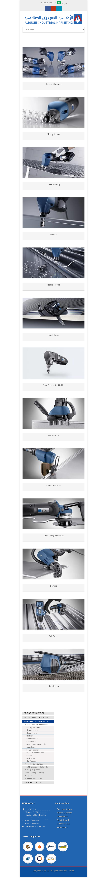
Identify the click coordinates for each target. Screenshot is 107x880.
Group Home (47, 2)
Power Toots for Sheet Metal (36, 724)
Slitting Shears (53, 134)
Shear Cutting (53, 184)
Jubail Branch (62, 816)
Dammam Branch (64, 809)
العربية (62, 3)
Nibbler (53, 234)
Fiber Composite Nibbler (54, 385)
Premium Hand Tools (33, 778)
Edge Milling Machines (54, 535)
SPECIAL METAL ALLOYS (33, 783)
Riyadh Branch (63, 820)
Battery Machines (53, 84)
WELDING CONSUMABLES (34, 713)
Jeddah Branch (63, 823)
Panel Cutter (53, 335)
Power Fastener (53, 485)
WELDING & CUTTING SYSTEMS (36, 717)
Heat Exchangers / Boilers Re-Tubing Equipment (36, 768)
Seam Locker (54, 435)
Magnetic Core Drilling (34, 764)
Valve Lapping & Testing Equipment (34, 774)
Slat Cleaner (53, 686)
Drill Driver (53, 636)
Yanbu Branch (63, 827)
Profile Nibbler (53, 284)
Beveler (53, 586)
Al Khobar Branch (64, 812)
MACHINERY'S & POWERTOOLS (36, 721)
